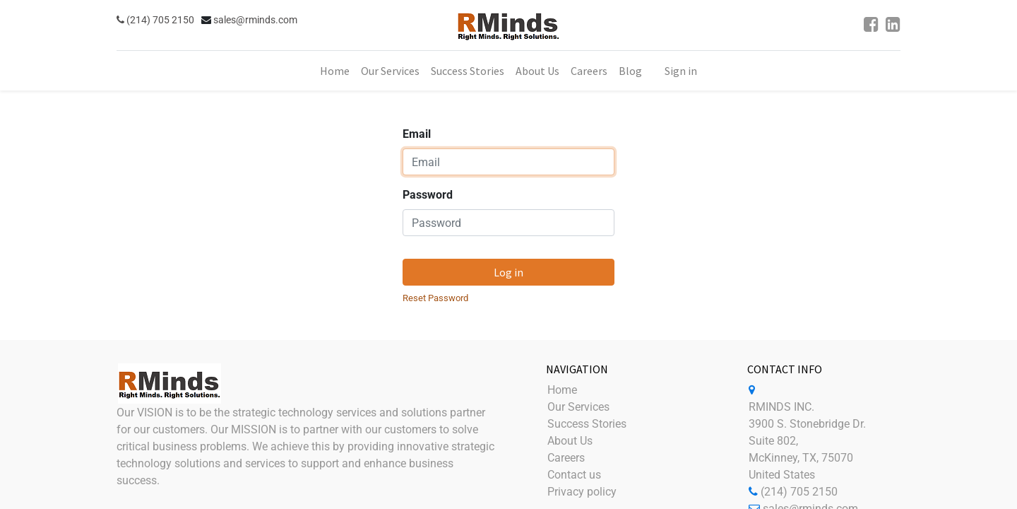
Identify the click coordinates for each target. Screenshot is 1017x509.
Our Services (578, 407)
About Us (570, 440)
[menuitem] (334, 71)
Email (417, 134)
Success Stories (586, 424)
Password (428, 194)
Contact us (574, 474)
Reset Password (435, 298)
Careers (566, 457)
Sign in (681, 71)
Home (562, 390)
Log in (508, 272)
